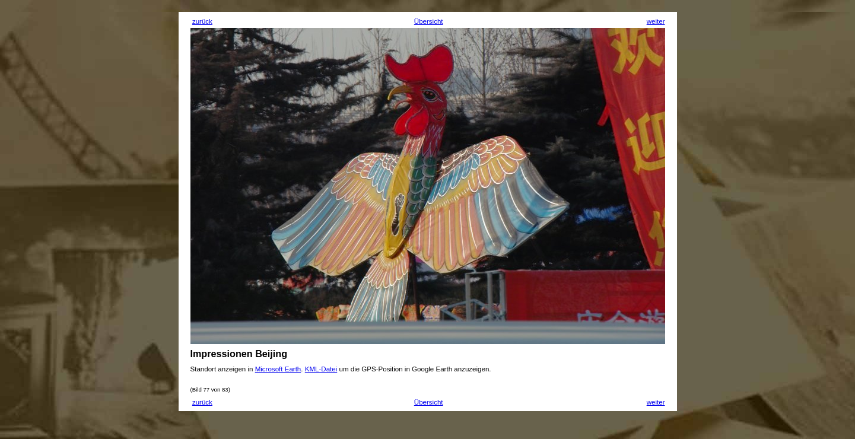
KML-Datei (321, 369)
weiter (656, 21)
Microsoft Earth (278, 369)
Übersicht (428, 21)
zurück (202, 21)
